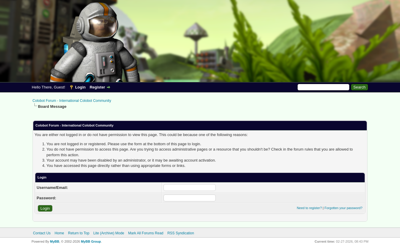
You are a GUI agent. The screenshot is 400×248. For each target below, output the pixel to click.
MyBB (54, 241)
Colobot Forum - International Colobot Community (72, 101)
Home (59, 233)
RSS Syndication (180, 233)
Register (97, 87)
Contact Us (41, 233)
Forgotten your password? (344, 208)
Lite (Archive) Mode (108, 233)
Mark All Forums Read (146, 233)
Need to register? (309, 208)
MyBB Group (91, 241)
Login (80, 87)
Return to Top (78, 233)
